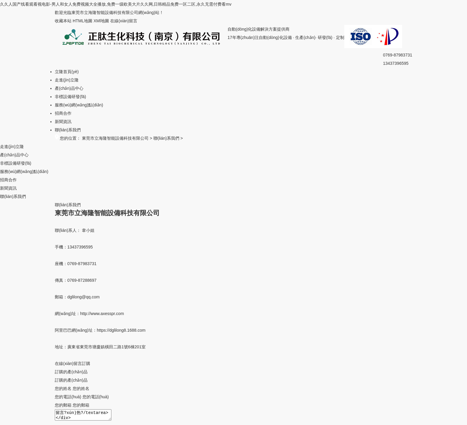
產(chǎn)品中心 (69, 88)
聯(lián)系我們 (68, 130)
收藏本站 (63, 20)
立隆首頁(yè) (67, 71)
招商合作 (63, 113)
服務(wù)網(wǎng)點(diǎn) (79, 105)
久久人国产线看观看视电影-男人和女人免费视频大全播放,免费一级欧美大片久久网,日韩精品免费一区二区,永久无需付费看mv (115, 4)
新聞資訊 (63, 121)
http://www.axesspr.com (102, 313)
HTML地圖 (82, 20)
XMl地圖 (101, 20)
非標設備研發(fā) (70, 96)
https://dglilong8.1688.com (121, 330)
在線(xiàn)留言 (123, 20)
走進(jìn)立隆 (67, 80)
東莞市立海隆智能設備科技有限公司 (115, 138)
